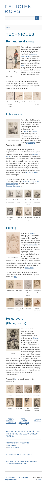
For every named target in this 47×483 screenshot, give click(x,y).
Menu (8, 27)
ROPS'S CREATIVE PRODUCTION (24, 421)
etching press (29, 268)
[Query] (23, 18)
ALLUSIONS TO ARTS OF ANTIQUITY (19, 454)
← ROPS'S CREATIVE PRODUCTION (11, 421)
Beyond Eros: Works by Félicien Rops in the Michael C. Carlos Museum (23, 433)
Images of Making (14, 447)
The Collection (23, 477)
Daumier (25, 131)
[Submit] (37, 18)
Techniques (12, 445)
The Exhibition (10, 477)
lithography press (31, 172)
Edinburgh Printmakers (13, 186)
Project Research (11, 479)
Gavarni (34, 131)
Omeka (39, 479)
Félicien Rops (18, 9)
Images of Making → (37, 420)
